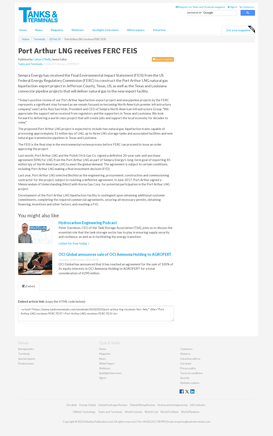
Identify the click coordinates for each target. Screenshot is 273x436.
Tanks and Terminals (30, 64)
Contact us (247, 7)
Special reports (26, 358)
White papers (136, 30)
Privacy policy (188, 368)
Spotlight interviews (105, 30)
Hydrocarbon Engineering (172, 405)
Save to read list (163, 59)
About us (185, 353)
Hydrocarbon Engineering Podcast (88, 222)
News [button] (39, 30)
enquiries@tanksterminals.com (192, 421)
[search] (212, 13)
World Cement (133, 412)
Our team (185, 363)
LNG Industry (197, 405)
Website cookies (189, 383)
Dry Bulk (72, 405)
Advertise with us (190, 358)
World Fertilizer (169, 412)
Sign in (232, 7)
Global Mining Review (142, 405)
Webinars (77, 30)
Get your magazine (240, 29)
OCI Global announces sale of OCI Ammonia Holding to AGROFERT (115, 254)
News (102, 358)
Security (184, 378)
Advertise (159, 30)
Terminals (24, 353)
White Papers (107, 363)
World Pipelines (190, 412)
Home (23, 30)
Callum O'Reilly (42, 59)
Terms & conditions (191, 373)
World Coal (151, 412)
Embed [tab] (28, 286)
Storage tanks (26, 349)
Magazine (57, 30)
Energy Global (87, 405)
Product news (26, 363)
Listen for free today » (74, 243)
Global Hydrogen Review (112, 405)
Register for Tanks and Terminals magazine (200, 7)
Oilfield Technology (84, 412)
